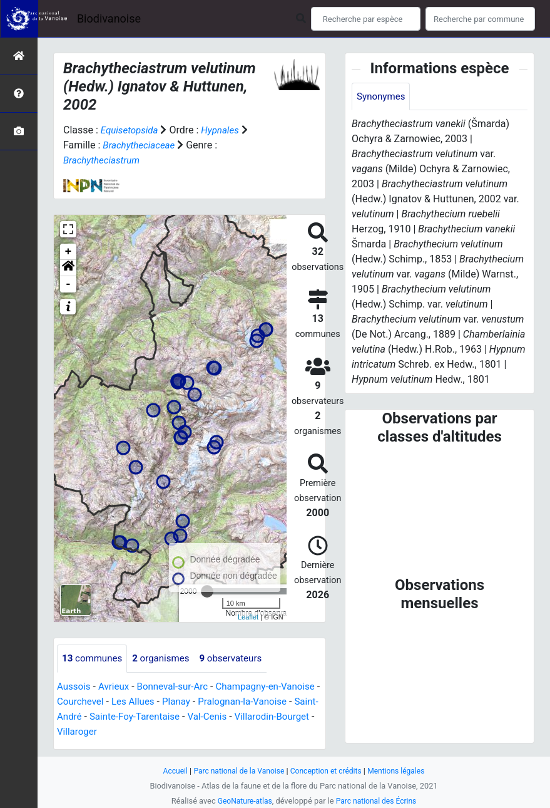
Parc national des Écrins (377, 800)
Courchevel (125, 702)
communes (94, 659)
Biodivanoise (109, 18)
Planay (226, 702)
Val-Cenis (284, 717)
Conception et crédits (327, 770)
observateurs (239, 659)
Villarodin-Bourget (96, 732)
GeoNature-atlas (242, 800)
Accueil (168, 770)
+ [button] (68, 251)
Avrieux (116, 687)
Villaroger (165, 732)
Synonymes (382, 97)
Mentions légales (402, 770)
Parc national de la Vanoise (236, 770)
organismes (166, 659)
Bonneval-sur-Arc (178, 687)
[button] (68, 268)
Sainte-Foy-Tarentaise (207, 717)
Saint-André (126, 717)
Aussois (75, 687)
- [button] (68, 284)
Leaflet (248, 617)
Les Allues (180, 702)
